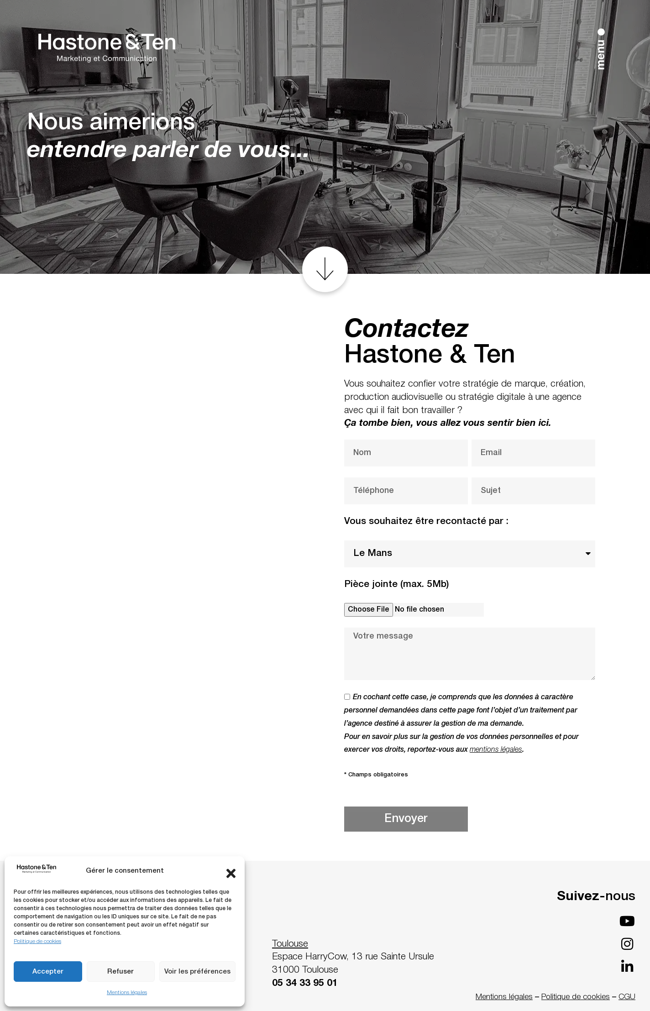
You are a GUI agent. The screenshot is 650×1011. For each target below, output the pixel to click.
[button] (231, 871)
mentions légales (496, 750)
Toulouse (290, 944)
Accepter (47, 972)
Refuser (120, 972)
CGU (627, 997)
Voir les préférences (197, 972)
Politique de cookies (37, 941)
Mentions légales (127, 992)
